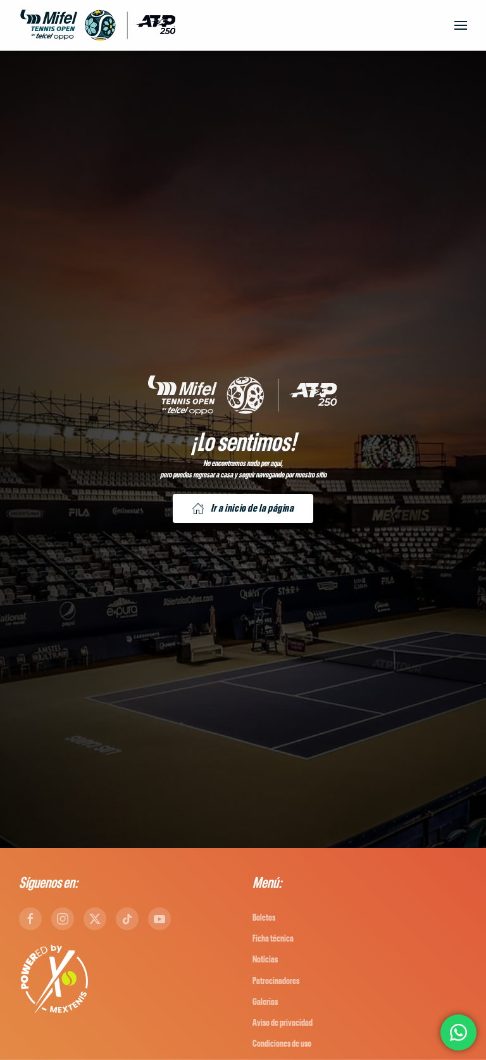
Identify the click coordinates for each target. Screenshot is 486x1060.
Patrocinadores (275, 981)
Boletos (263, 918)
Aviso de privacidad (282, 1023)
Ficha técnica (273, 938)
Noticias (265, 959)
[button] (460, 25)
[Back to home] (98, 25)
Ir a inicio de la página (243, 508)
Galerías (265, 1002)
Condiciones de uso (281, 1044)
